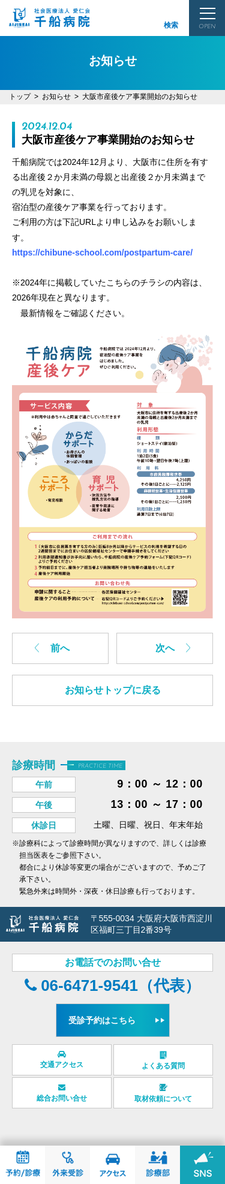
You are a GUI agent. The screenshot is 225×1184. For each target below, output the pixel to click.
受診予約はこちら (102, 1020)
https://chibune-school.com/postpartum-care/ (102, 252)
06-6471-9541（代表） (112, 985)
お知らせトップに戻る (113, 690)
